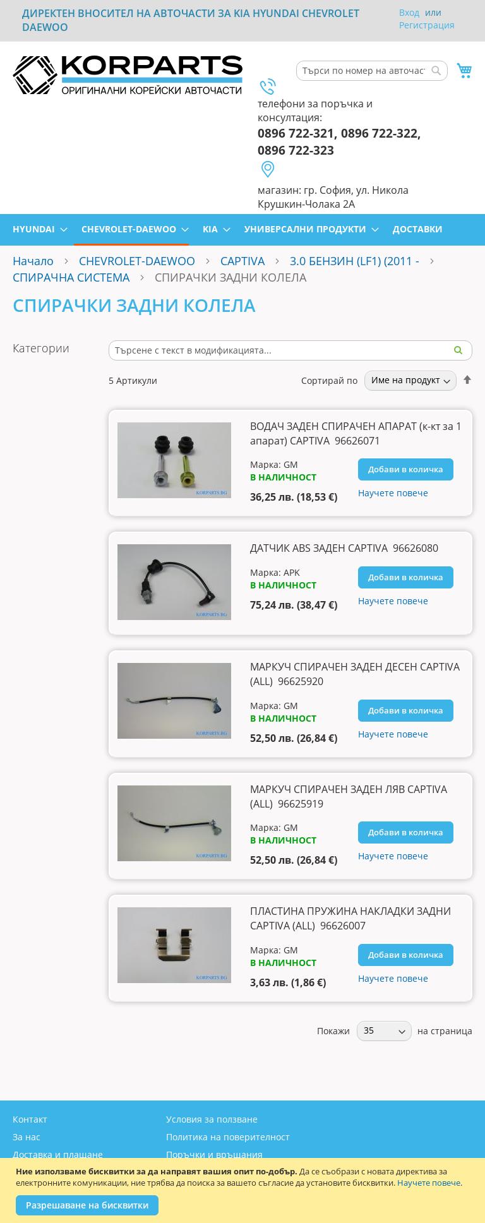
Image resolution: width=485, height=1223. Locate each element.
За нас (26, 1137)
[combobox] (372, 71)
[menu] (242, 230)
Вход (409, 12)
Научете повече (428, 1182)
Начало (33, 260)
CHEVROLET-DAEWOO (137, 260)
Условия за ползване (212, 1119)
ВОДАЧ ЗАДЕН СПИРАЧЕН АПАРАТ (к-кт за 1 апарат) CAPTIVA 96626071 (356, 433)
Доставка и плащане (58, 1154)
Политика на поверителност (228, 1137)
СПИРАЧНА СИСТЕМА (71, 277)
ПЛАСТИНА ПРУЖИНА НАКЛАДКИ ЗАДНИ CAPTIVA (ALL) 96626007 (350, 918)
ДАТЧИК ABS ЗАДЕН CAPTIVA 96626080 (344, 548)
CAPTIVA (242, 260)
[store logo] (127, 75)
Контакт (30, 1119)
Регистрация (427, 25)
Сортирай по (329, 380)
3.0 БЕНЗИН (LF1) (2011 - (356, 260)
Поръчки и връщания (214, 1154)
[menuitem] (36, 229)
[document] (244, 1190)
